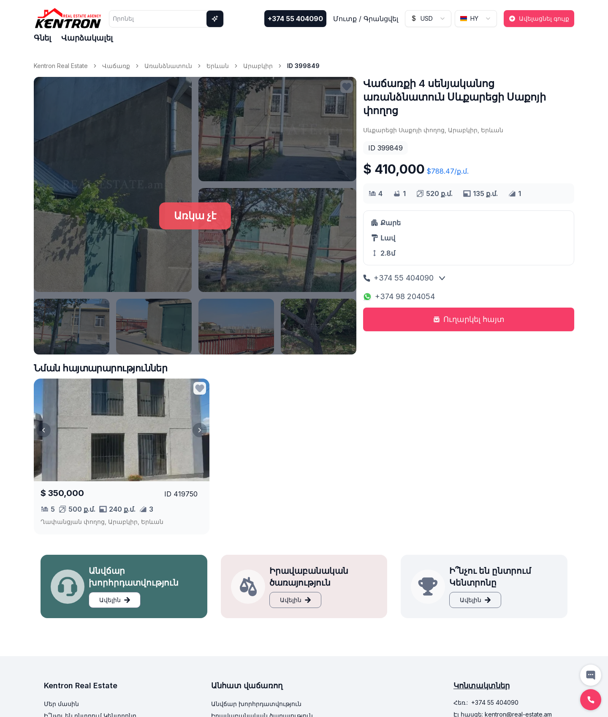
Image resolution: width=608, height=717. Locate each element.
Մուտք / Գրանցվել (365, 18)
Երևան (217, 65)
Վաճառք (116, 65)
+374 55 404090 (295, 18)
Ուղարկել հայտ (469, 319)
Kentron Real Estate (61, 65)
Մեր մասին (61, 703)
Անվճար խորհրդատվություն (256, 703)
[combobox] (428, 18)
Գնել (42, 37)
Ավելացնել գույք (539, 18)
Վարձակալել (87, 37)
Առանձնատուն (168, 65)
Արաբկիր (258, 65)
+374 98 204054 (399, 296)
